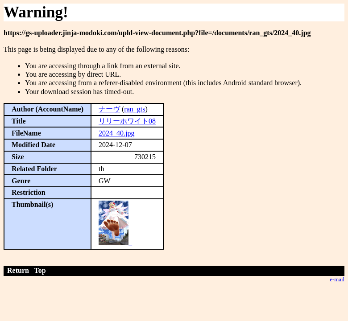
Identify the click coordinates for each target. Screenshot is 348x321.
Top (40, 270)
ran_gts (134, 109)
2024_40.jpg (116, 133)
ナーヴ (109, 109)
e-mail (337, 279)
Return (18, 270)
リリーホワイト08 (127, 121)
